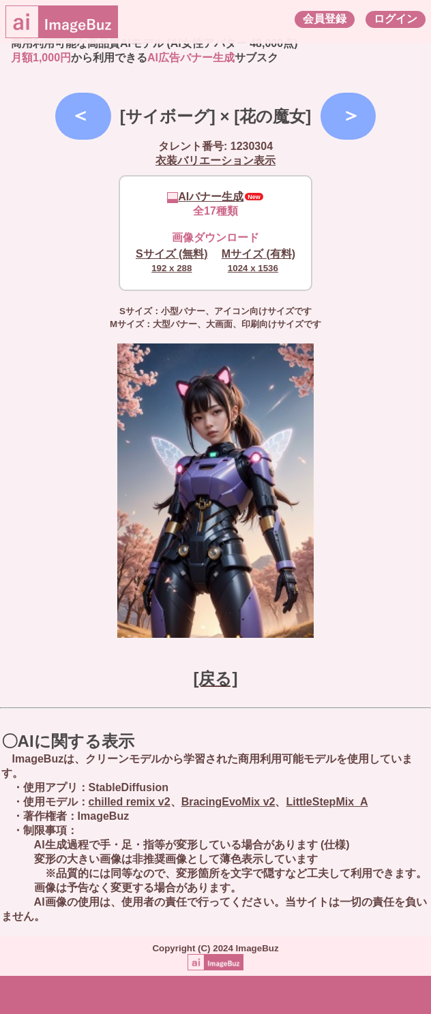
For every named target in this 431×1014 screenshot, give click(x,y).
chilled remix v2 (129, 802)
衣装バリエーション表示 (215, 160)
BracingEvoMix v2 (228, 802)
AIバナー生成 (205, 196)
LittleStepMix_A (327, 802)
